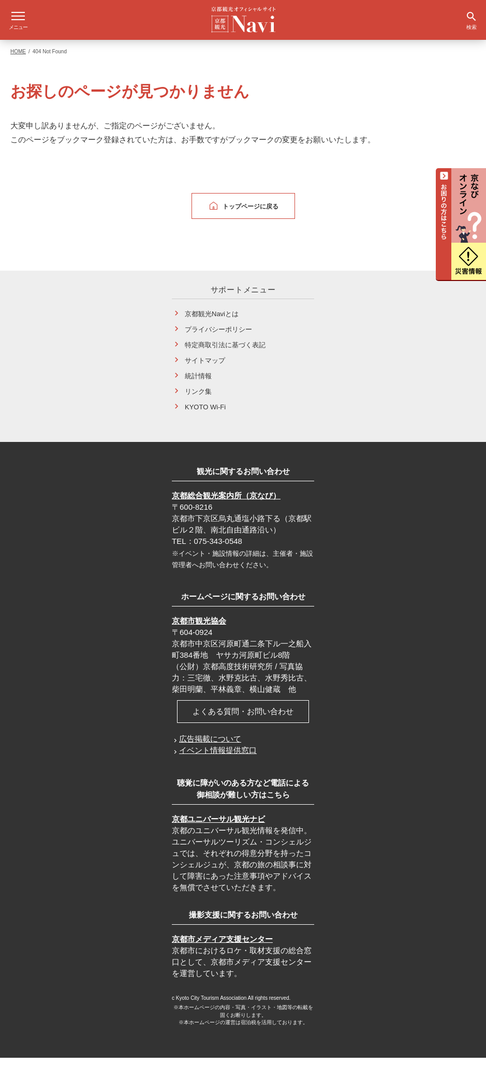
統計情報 (198, 383)
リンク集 (198, 399)
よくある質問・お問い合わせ (243, 718)
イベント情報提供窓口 (218, 757)
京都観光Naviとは (212, 321)
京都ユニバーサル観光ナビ (218, 826)
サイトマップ (205, 368)
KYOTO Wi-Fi (205, 414)
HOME (18, 59)
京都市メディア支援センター (222, 946)
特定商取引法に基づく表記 (225, 352)
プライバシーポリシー (218, 337)
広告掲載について (210, 746)
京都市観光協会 (199, 628)
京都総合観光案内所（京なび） (226, 502)
